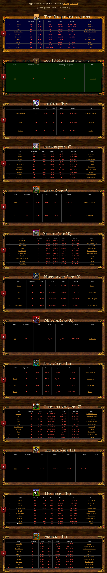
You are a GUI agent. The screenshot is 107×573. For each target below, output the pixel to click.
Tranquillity (22, 261)
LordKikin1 (22, 243)
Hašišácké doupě (90, 29)
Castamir (19, 174)
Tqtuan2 (18, 434)
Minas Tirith (89, 564)
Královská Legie (92, 251)
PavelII (18, 42)
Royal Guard (91, 177)
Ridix (18, 424)
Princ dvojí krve (92, 305)
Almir (20, 516)
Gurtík (18, 47)
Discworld (91, 164)
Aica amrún (91, 500)
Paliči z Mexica (91, 508)
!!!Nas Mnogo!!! (90, 39)
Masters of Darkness (90, 32)
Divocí (90, 34)
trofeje (66, 3)
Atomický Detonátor (22, 258)
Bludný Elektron (20, 113)
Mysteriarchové (91, 174)
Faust (15, 392)
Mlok (18, 564)
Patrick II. (18, 34)
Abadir (22, 256)
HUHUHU (19, 177)
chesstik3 (18, 24)
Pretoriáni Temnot (90, 113)
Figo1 (20, 511)
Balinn (20, 500)
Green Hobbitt (89, 567)
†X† (19, 299)
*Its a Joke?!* (19, 305)
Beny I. (19, 559)
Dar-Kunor (19, 169)
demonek (18, 414)
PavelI (20, 521)
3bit (18, 26)
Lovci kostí (90, 26)
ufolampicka (20, 513)
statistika (74, 3)
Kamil (18, 45)
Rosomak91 (19, 567)
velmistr (18, 429)
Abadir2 (20, 505)
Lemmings (90, 45)
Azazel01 (19, 167)
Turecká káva (18, 32)
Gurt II (18, 437)
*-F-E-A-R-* (22, 251)
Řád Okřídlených (92, 243)
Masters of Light (92, 434)
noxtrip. (18, 39)
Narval (22, 248)
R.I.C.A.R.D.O (19, 164)
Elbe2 (18, 416)
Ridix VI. (19, 554)
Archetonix (19, 557)
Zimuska (19, 172)
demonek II (20, 518)
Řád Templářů (89, 562)
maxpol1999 (22, 253)
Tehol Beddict (22, 246)
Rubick (20, 131)
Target (18, 29)
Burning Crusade (91, 169)
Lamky (90, 24)
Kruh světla (90, 122)
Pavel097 (23, 264)
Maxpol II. (18, 37)
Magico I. (19, 562)
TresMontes (21, 508)
